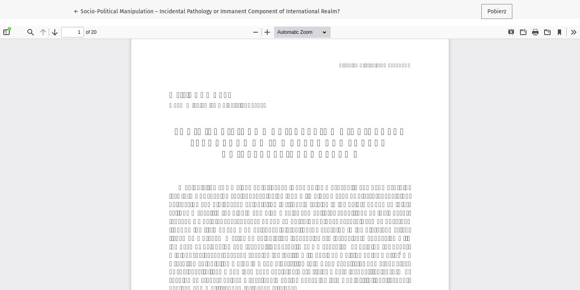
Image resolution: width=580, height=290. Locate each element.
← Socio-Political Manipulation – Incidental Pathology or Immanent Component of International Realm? (207, 11)
